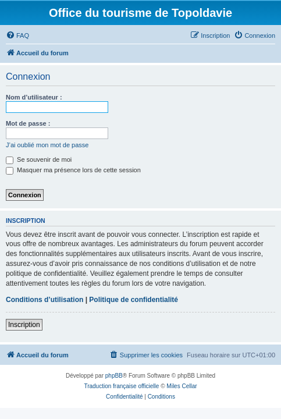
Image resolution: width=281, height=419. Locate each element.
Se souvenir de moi (39, 159)
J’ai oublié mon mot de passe (47, 144)
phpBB (114, 375)
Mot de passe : (28, 123)
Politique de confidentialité (133, 300)
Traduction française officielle (121, 386)
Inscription (24, 325)
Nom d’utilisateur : (34, 97)
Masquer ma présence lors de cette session (73, 169)
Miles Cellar (181, 386)
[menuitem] (17, 35)
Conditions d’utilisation (44, 300)
